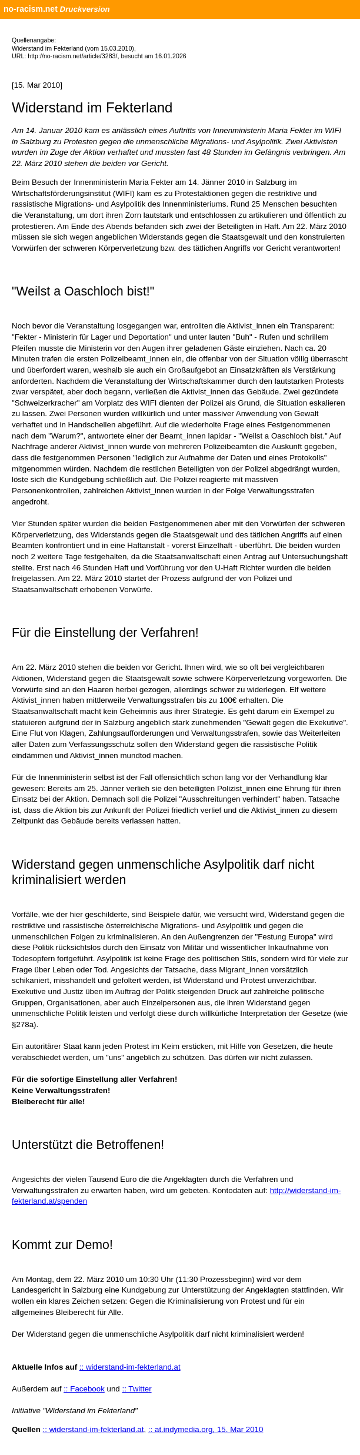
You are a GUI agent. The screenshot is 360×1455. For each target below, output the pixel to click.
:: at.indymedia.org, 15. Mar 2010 (206, 1429)
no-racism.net (31, 9)
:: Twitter (136, 1388)
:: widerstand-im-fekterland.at (130, 1367)
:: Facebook (84, 1388)
